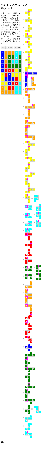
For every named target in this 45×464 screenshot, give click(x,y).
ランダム (17, 47)
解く (3, 47)
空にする (10, 47)
